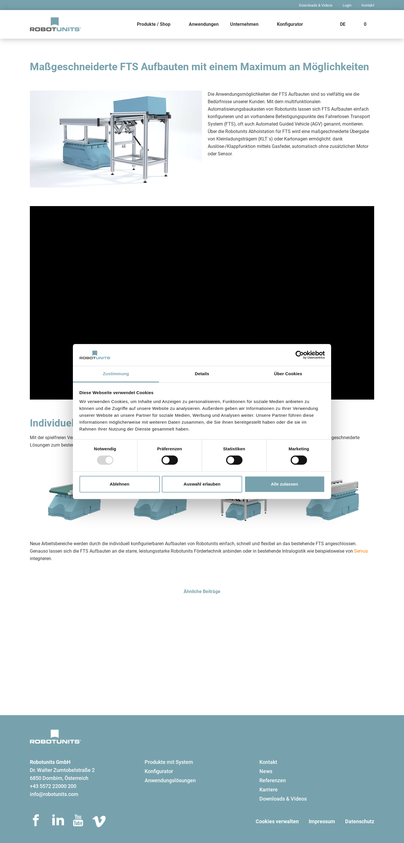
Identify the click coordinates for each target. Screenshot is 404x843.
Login (347, 5)
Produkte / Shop (153, 24)
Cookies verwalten (277, 821)
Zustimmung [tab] (116, 373)
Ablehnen (119, 484)
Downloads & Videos (316, 5)
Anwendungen (204, 24)
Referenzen (272, 780)
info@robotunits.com (54, 794)
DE (342, 24)
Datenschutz (359, 821)
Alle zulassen (284, 484)
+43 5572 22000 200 (53, 786)
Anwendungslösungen (170, 780)
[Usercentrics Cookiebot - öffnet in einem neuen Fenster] (300, 355)
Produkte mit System (169, 762)
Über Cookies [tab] (288, 373)
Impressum (322, 821)
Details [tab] (202, 373)
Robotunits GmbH (50, 762)
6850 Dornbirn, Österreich (59, 778)
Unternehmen (244, 24)
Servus (361, 551)
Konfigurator (290, 24)
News (265, 771)
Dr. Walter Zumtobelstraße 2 (62, 770)
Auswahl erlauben (202, 484)
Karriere (268, 790)
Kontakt (368, 5)
